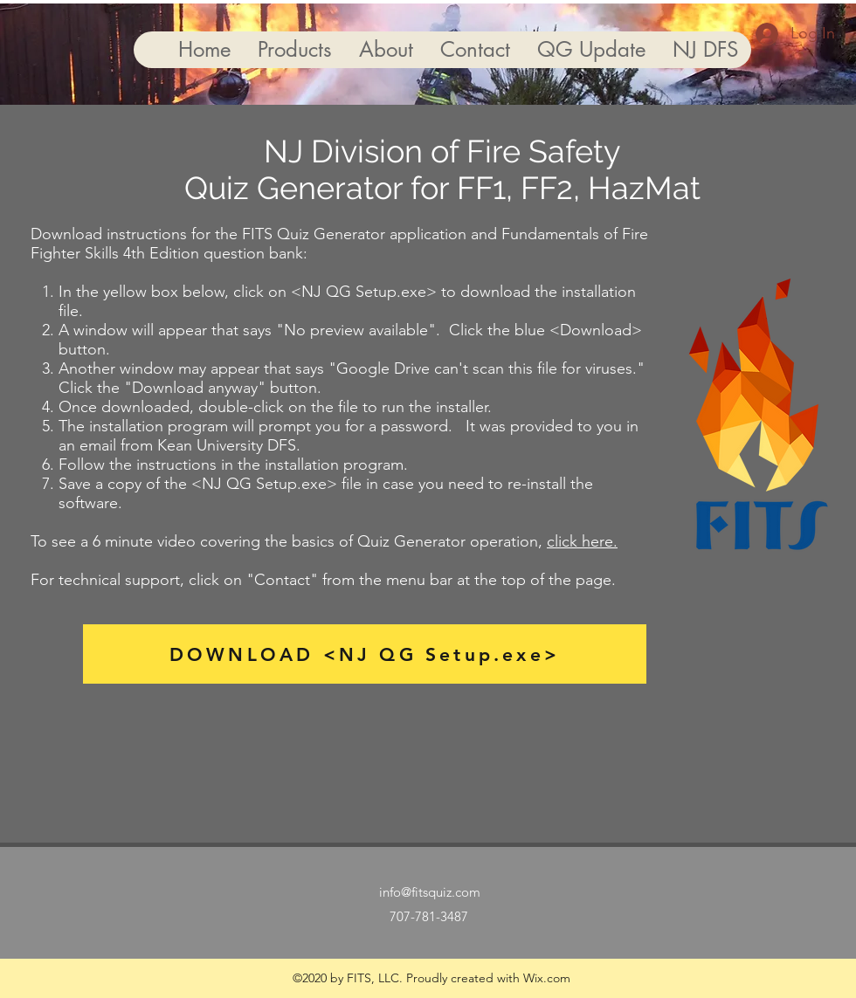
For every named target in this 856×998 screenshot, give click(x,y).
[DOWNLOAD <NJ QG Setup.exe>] (364, 654)
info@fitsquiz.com (429, 892)
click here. (582, 541)
